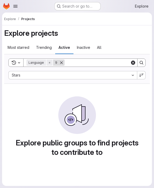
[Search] (97, 63)
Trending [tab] (44, 47)
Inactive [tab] (83, 47)
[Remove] (61, 63)
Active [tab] (64, 47)
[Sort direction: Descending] (141, 75)
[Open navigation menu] (15, 6)
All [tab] (99, 47)
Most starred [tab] (18, 47)
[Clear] (133, 63)
